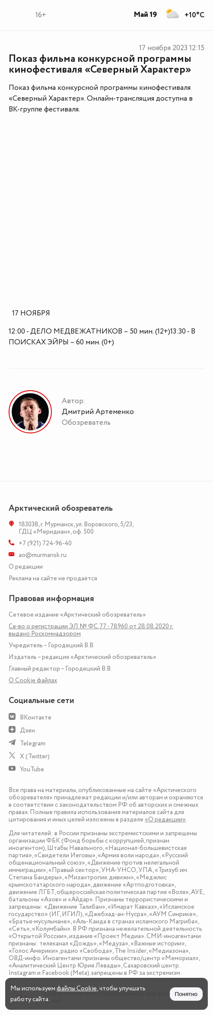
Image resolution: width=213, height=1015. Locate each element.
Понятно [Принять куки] (186, 994)
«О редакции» (165, 819)
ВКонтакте (35, 717)
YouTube (32, 769)
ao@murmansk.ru (43, 555)
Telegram (32, 743)
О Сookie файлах (33, 680)
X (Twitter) (35, 756)
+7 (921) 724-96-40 (45, 543)
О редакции (26, 566)
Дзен (27, 730)
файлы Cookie (77, 988)
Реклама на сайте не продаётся (53, 578)
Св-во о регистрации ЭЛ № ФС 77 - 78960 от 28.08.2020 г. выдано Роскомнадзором (91, 630)
